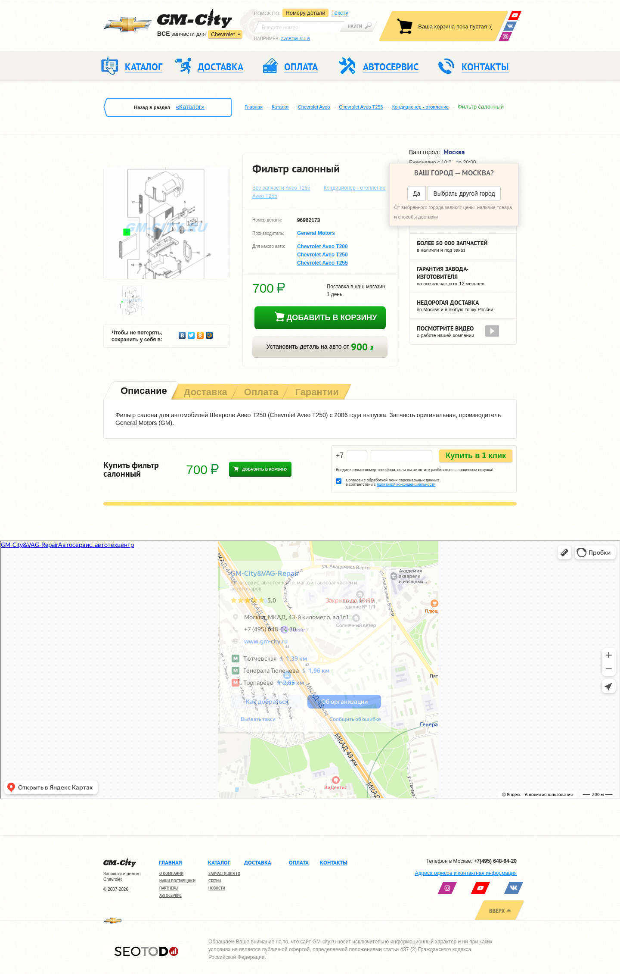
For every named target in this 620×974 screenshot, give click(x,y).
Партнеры (168, 888)
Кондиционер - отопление (420, 106)
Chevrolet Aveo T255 (361, 106)
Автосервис (170, 895)
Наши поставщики (177, 880)
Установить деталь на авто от (320, 347)
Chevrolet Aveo (314, 106)
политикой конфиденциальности (406, 484)
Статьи (214, 880)
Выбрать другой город (464, 193)
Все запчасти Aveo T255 (281, 188)
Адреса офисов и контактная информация (466, 873)
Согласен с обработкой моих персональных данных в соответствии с (392, 482)
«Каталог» (190, 106)
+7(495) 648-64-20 (495, 861)
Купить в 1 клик (476, 455)
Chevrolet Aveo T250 (322, 255)
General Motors (316, 234)
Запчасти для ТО (224, 873)
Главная (254, 106)
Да (416, 193)
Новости (216, 888)
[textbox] (299, 26)
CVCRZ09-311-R (295, 39)
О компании (171, 873)
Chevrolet (223, 34)
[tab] (143, 392)
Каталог (280, 106)
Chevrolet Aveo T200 (322, 247)
